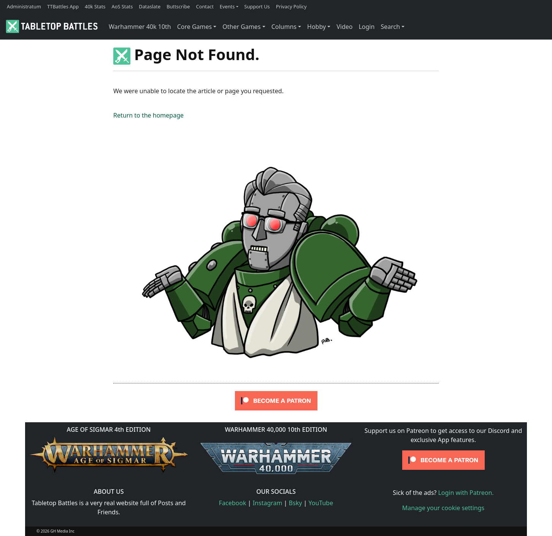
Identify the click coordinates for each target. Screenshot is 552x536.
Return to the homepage (148, 115)
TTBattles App (63, 6)
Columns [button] (284, 26)
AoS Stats (122, 6)
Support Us (257, 6)
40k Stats (95, 6)
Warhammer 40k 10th (140, 26)
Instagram (267, 503)
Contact (205, 6)
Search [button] (390, 26)
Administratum (24, 6)
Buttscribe (178, 6)
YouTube (321, 503)
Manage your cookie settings (443, 508)
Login (366, 26)
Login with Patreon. (465, 492)
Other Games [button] (241, 26)
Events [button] (227, 6)
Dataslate (149, 6)
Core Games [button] (194, 26)
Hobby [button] (316, 26)
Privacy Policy (291, 6)
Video (344, 26)
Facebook (232, 503)
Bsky (295, 503)
